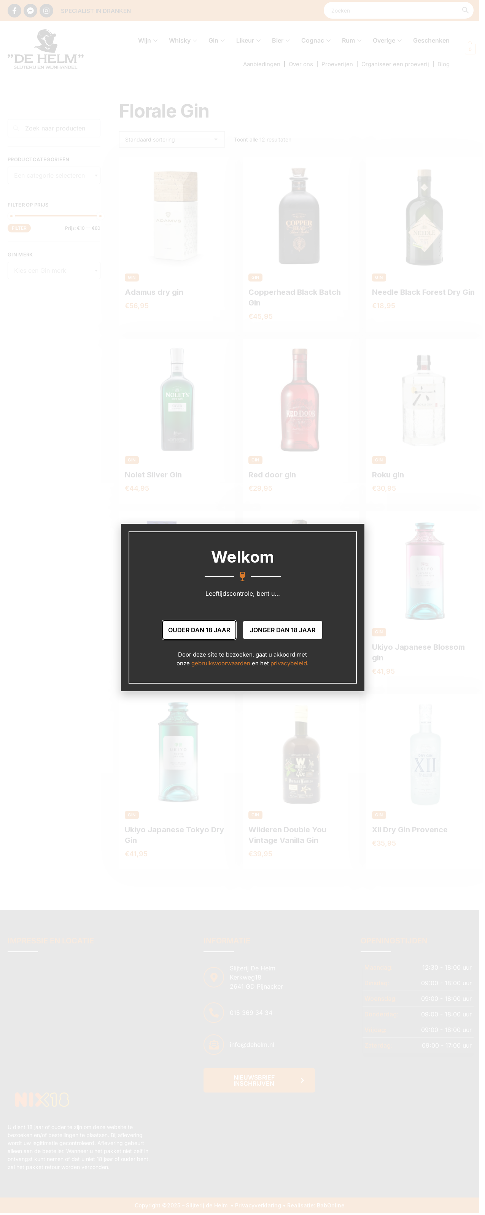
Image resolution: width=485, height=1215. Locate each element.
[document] (242, 607)
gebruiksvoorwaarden (220, 663)
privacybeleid (288, 663)
